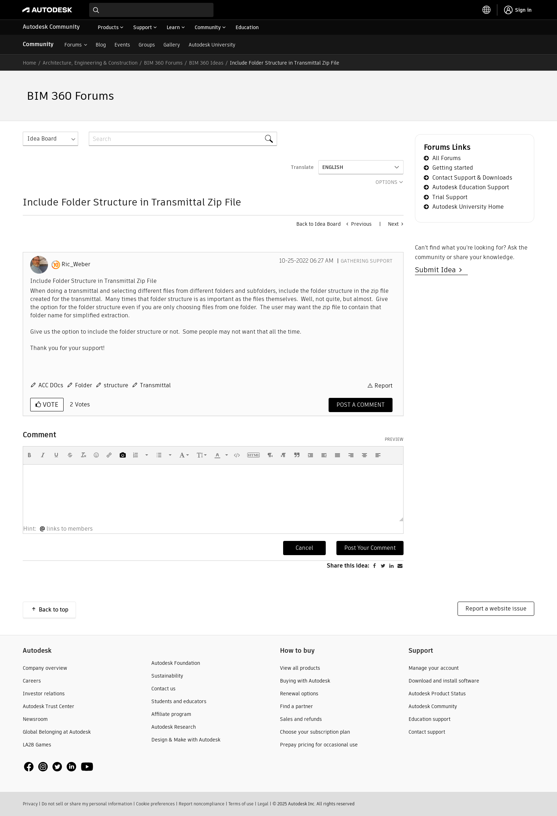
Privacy (30, 804)
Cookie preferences (155, 804)
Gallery (171, 44)
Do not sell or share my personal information (87, 804)
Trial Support (449, 197)
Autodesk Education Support (470, 187)
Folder (83, 385)
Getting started (452, 168)
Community (38, 44)
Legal (263, 804)
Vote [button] (49, 404)
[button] (29, 455)
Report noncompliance (202, 804)
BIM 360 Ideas (206, 62)
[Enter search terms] (151, 10)
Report (383, 386)
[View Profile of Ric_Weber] (75, 264)
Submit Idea (437, 270)
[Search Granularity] (50, 139)
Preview (394, 439)
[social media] (58, 767)
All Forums (446, 158)
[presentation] (29, 455)
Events (122, 44)
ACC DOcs (50, 385)
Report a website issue (495, 608)
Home (29, 62)
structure (116, 385)
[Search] (183, 139)
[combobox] (151, 10)
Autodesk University (212, 44)
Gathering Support (367, 260)
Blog (101, 44)
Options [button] (386, 182)
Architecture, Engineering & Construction (90, 62)
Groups (147, 44)
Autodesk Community (51, 27)
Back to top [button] (54, 610)
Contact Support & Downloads (472, 178)
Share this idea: (348, 566)
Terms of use (241, 804)
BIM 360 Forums (163, 62)
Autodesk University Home (468, 207)
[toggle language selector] (486, 9)
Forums (73, 44)
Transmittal (155, 385)
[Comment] (361, 405)
